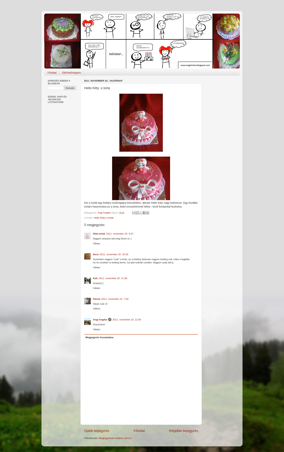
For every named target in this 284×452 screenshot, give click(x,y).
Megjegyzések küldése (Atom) (115, 438)
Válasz (96, 243)
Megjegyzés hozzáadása (99, 337)
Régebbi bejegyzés (183, 431)
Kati (95, 278)
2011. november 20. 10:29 (114, 254)
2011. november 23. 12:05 (126, 319)
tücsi (96, 254)
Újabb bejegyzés (96, 431)
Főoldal (52, 72)
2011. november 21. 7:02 (115, 299)
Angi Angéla (100, 319)
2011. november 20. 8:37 (119, 233)
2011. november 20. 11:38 (113, 278)
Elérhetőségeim (71, 72)
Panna (96, 299)
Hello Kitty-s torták (104, 217)
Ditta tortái (99, 233)
